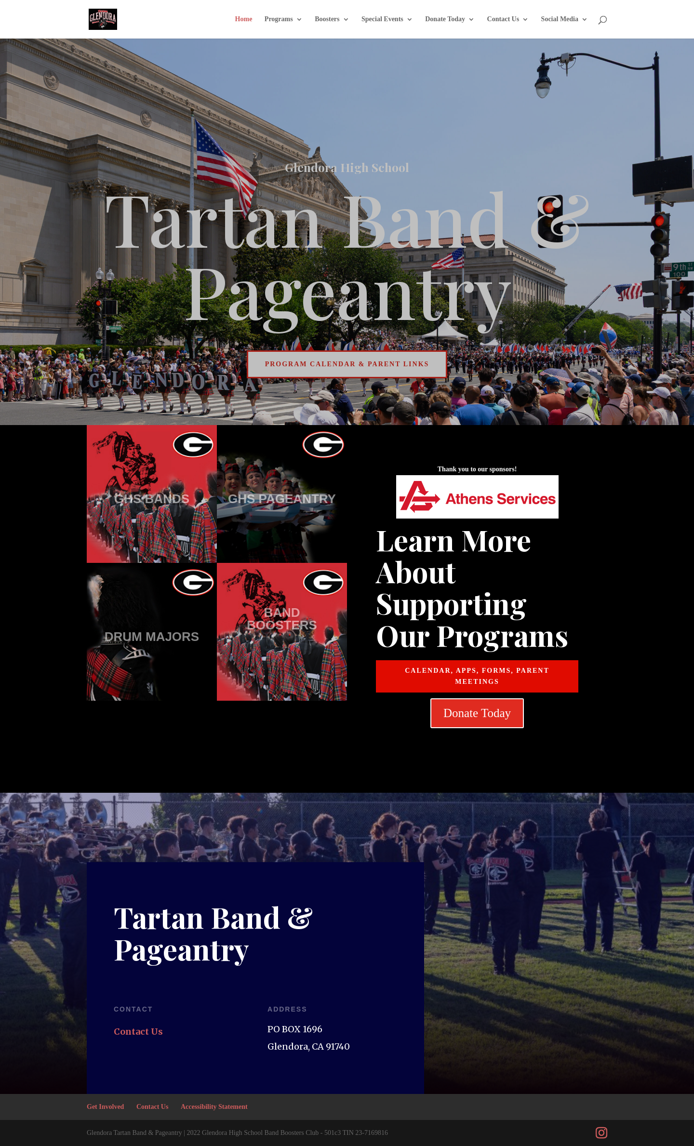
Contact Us (503, 19)
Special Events (382, 19)
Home (244, 19)
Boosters (327, 19)
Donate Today (445, 19)
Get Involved (105, 1106)
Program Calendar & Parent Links (347, 364)
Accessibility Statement (214, 1106)
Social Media (559, 19)
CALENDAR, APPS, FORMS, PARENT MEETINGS (477, 676)
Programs (279, 19)
